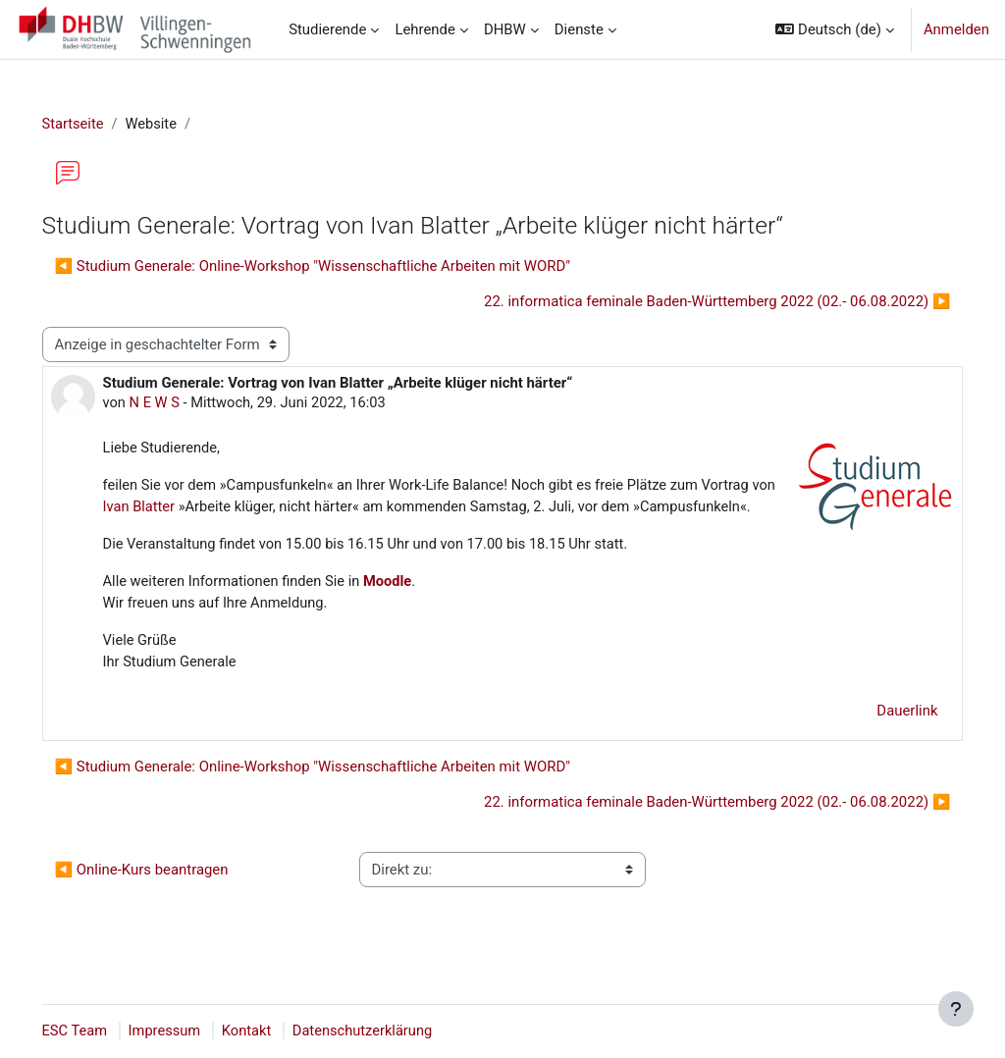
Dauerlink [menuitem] (879, 736)
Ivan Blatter (246, 509)
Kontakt (277, 1031)
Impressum (194, 1031)
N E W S (183, 403)
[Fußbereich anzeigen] (956, 1009)
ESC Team (103, 1031)
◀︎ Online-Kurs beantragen (169, 895)
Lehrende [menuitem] (425, 29)
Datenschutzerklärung (395, 1031)
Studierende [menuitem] (327, 29)
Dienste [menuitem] (579, 29)
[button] (834, 29)
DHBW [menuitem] (505, 29)
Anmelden (956, 29)
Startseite (101, 124)
